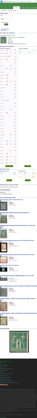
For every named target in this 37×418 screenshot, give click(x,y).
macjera (1, 122)
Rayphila (2, 163)
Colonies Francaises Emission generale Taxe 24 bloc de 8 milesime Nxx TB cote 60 (17, 254)
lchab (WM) (2, 53)
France (1, 363)
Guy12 (1, 141)
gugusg (1, 90)
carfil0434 (2, 97)
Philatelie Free (14, 4)
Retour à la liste (3, 35)
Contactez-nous (3, 417)
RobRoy (1, 94)
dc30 (1, 62)
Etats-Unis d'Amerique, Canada (6, 373)
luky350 (1, 138)
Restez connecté (5, 22)
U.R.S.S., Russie (3, 375)
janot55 (1, 172)
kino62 (1, 144)
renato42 (2, 75)
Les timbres (3, 10)
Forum (22, 7)
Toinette (1, 81)
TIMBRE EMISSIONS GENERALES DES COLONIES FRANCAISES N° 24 (14, 212)
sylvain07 (2, 50)
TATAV (1, 112)
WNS (22, 414)
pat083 (1, 159)
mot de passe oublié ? (5, 28)
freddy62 (2, 65)
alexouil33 (2, 131)
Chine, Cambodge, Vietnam (5, 377)
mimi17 (1, 84)
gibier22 (1, 150)
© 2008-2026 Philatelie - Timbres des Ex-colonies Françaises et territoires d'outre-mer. (17, 389)
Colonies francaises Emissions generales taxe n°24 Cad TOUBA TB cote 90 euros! (17, 240)
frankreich (2, 72)
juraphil (20, 50)
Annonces (27, 7)
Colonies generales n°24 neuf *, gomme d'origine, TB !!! (11, 199)
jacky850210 (2, 87)
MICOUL (2, 128)
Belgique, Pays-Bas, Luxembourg (6, 368)
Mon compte (34, 7)
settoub (1, 59)
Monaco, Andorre (3, 366)
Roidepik (2, 116)
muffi (20, 52)
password (2, 18)
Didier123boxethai (3, 56)
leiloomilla (2, 78)
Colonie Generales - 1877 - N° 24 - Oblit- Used (9, 265)
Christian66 (2, 134)
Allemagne (2, 372)
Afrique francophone (4, 370)
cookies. (11, 1)
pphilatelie (2, 156)
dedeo (1, 125)
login (2, 15)
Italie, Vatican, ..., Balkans (5, 379)
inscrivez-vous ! (4, 30)
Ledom (1, 109)
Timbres (16, 7)
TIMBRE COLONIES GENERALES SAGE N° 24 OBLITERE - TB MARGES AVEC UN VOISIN (18, 285)
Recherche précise (12, 10)
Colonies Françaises (4, 365)
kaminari (2, 147)
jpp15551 (2, 119)
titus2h (1, 153)
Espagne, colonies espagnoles (6, 380)
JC (0, 69)
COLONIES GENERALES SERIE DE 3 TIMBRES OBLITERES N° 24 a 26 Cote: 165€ (17, 275)
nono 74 (1, 103)
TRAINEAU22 (3, 100)
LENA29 (2, 106)
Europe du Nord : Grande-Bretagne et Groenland (9, 382)
